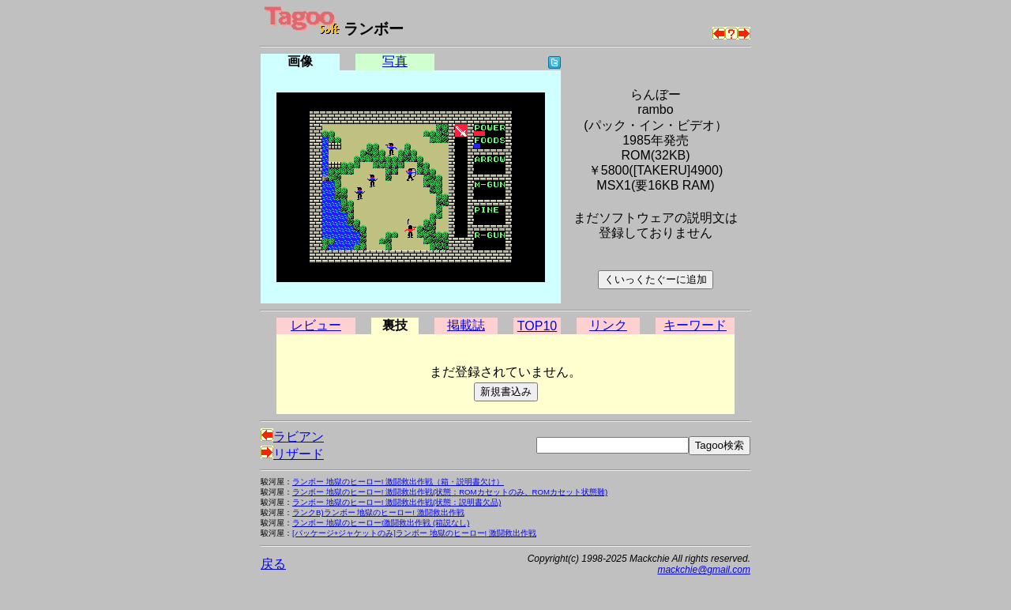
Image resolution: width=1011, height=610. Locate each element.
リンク (608, 325)
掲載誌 (466, 325)
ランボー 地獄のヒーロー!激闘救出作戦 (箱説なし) (380, 522)
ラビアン (292, 436)
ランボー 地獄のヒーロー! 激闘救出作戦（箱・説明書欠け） (398, 481)
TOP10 (537, 326)
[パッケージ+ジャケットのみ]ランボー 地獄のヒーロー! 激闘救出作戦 (414, 533)
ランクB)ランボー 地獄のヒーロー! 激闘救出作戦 (378, 512)
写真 (395, 61)
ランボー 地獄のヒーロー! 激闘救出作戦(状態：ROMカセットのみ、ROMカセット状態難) (449, 492)
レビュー (316, 325)
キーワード (695, 325)
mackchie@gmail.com (703, 569)
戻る (273, 563)
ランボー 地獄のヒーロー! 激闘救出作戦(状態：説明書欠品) (396, 502)
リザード (292, 454)
